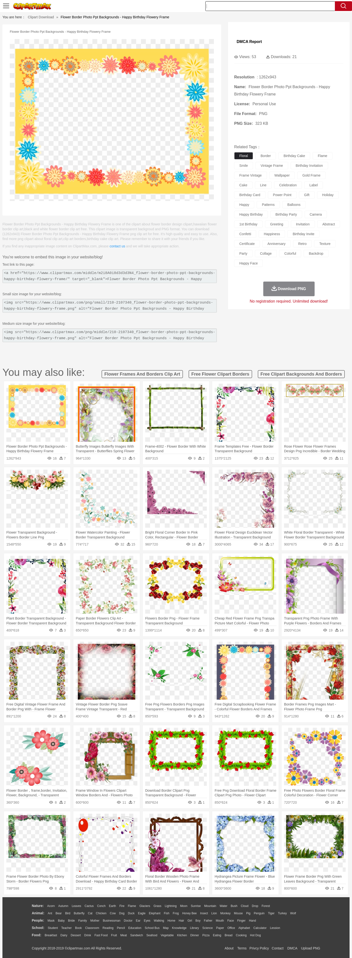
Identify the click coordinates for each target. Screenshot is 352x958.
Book (78, 928)
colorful (290, 253)
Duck (131, 913)
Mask (51, 920)
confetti (245, 234)
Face (230, 920)
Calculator (260, 928)
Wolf (293, 913)
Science (207, 928)
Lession (275, 928)
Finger (241, 920)
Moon (183, 906)
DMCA (292, 948)
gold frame (311, 175)
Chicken (101, 913)
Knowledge (179, 928)
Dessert (76, 935)
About (229, 948)
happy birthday (251, 214)
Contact (278, 948)
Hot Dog (255, 935)
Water (223, 906)
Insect (204, 913)
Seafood (151, 935)
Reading (108, 928)
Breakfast (51, 935)
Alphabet (244, 928)
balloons (294, 205)
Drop (255, 906)
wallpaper (282, 175)
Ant (50, 913)
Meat (123, 935)
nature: (38, 906)
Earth (112, 906)
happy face (248, 263)
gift (306, 195)
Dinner (194, 935)
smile (243, 166)
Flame (132, 906)
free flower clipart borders (220, 374)
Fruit (114, 935)
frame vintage (250, 175)
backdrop (316, 253)
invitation (303, 224)
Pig (248, 913)
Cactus (89, 906)
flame (322, 156)
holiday (328, 195)
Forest (266, 906)
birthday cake (294, 156)
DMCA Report (249, 42)
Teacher (66, 928)
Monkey (225, 913)
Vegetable (167, 935)
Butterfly (79, 913)
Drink (87, 935)
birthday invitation (309, 166)
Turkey (282, 913)
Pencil (121, 928)
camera (316, 214)
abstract (328, 224)
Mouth (220, 920)
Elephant (154, 913)
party (243, 253)
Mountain (210, 906)
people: (38, 920)
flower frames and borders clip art (142, 374)
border (266, 156)
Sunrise (196, 906)
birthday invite (303, 234)
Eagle (141, 913)
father (208, 920)
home (171, 920)
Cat (90, 913)
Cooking (241, 935)
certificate (247, 244)
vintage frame (272, 166)
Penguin (259, 913)
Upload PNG (310, 948)
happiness (272, 234)
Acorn (51, 906)
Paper (220, 928)
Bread (228, 935)
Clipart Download (41, 17)
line (263, 185)
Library (194, 928)
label (313, 185)
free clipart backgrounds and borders (301, 374)
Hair (181, 920)
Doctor (128, 920)
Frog (176, 913)
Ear (138, 920)
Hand (252, 920)
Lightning (171, 906)
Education (134, 928)
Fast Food (101, 935)
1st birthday (248, 224)
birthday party (286, 214)
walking (159, 920)
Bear (58, 913)
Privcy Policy (259, 948)
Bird (67, 913)
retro (302, 244)
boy (198, 920)
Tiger (271, 913)
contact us (117, 246)
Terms (242, 948)
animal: (38, 913)
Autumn (63, 906)
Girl (189, 920)
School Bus (152, 928)
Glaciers (144, 906)
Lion (214, 913)
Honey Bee (189, 913)
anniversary (276, 244)
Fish (166, 913)
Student (53, 928)
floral (243, 156)
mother (94, 920)
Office (231, 928)
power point (282, 195)
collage (266, 253)
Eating (217, 935)
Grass (157, 906)
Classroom (92, 928)
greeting (276, 224)
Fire (121, 906)
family (82, 920)
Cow (113, 913)
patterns (268, 205)
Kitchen (182, 935)
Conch (101, 906)
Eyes (147, 920)
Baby (61, 920)
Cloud (244, 906)
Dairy (63, 935)
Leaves (76, 906)
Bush (234, 906)
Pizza (205, 935)
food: (36, 935)
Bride (71, 920)
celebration (288, 185)
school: (38, 928)
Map (166, 928)
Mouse (238, 913)
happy (244, 205)
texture (324, 244)
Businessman (112, 920)
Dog (121, 913)
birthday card (249, 195)
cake (243, 185)
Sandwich (136, 935)
